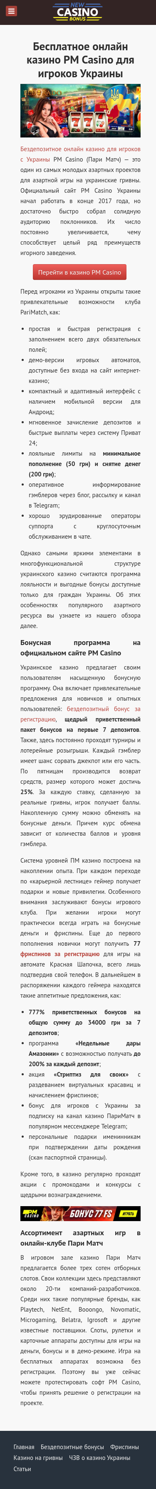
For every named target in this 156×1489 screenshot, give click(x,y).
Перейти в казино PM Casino (79, 272)
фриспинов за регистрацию (60, 954)
